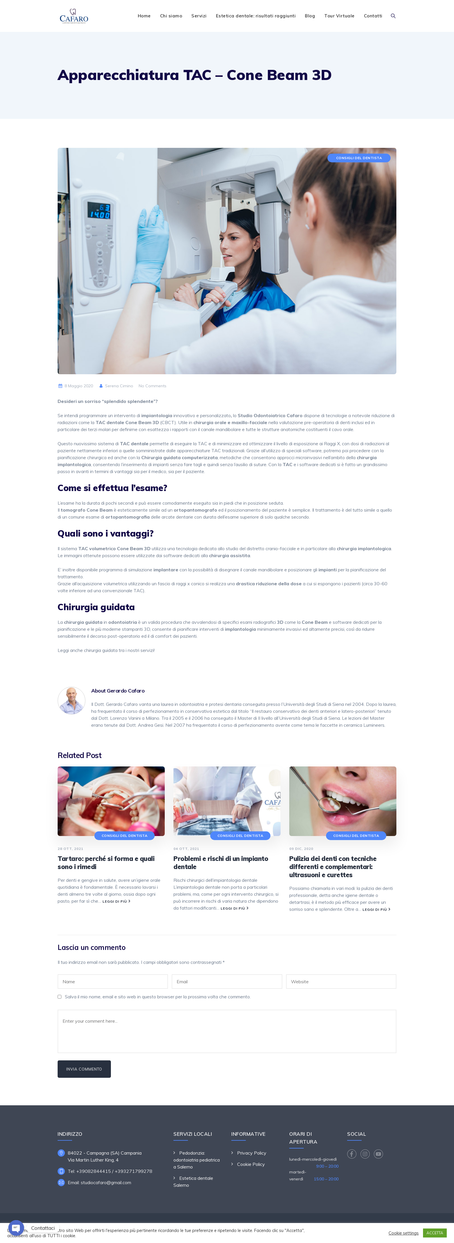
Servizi (199, 16)
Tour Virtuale (339, 16)
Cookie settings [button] (404, 1233)
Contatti (373, 16)
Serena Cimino (115, 385)
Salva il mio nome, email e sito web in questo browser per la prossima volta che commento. (158, 997)
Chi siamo (171, 16)
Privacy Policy (251, 1153)
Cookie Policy (251, 1164)
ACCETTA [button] (434, 1233)
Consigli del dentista (359, 158)
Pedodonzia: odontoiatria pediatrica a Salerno (196, 1160)
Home (144, 16)
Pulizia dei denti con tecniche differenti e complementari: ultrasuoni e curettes (332, 867)
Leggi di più (114, 901)
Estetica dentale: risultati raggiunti (256, 16)
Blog (310, 16)
